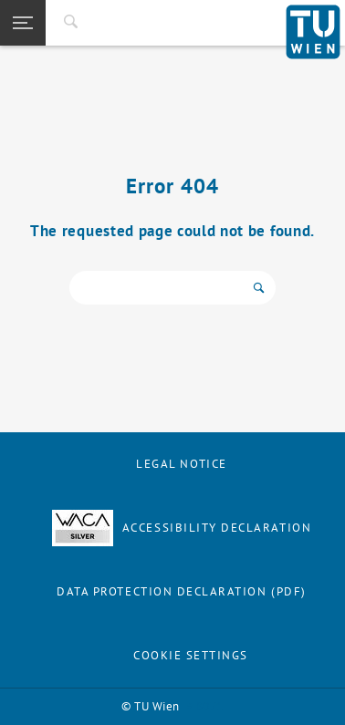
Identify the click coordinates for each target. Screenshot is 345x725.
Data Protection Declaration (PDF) (182, 591)
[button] (23, 23)
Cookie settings (190, 655)
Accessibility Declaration (181, 527)
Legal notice (181, 463)
